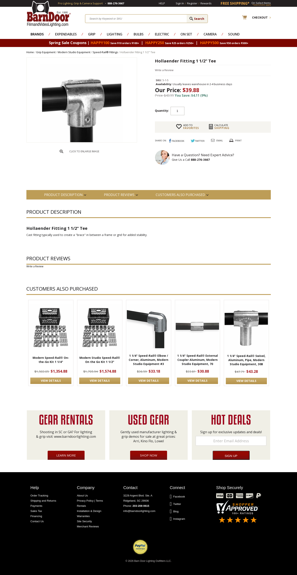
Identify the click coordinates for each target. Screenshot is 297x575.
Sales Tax (36, 511)
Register (192, 3)
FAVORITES (191, 126)
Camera (210, 34)
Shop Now (148, 455)
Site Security (84, 521)
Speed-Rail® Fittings (105, 52)
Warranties (83, 516)
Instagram (177, 519)
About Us (82, 495)
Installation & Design (89, 511)
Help (162, 3)
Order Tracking (39, 495)
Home (30, 52)
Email (219, 140)
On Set (186, 34)
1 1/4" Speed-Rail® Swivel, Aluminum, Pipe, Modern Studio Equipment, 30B (246, 360)
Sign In (180, 3)
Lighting (114, 34)
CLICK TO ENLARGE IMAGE (84, 151)
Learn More (66, 455)
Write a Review (164, 70)
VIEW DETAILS (51, 381)
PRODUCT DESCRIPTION (63, 194)
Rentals (81, 505)
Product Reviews (119, 194)
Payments (36, 505)
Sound (234, 34)
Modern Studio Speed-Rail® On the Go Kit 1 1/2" (99, 360)
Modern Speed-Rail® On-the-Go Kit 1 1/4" (51, 360)
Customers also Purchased (180, 194)
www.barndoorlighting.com (75, 436)
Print (238, 140)
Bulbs (139, 34)
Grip (91, 34)
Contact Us (37, 521)
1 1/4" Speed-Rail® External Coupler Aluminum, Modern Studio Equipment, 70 (197, 360)
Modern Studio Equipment (74, 52)
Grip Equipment (45, 52)
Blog (174, 511)
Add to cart (217, 111)
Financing (36, 516)
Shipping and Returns (43, 500)
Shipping (221, 126)
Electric (162, 34)
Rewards (206, 3)
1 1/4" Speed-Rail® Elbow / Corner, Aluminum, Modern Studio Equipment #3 (148, 360)
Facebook (177, 496)
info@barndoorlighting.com (139, 511)
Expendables (66, 34)
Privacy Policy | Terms (90, 500)
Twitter (175, 504)
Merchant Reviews (88, 526)
